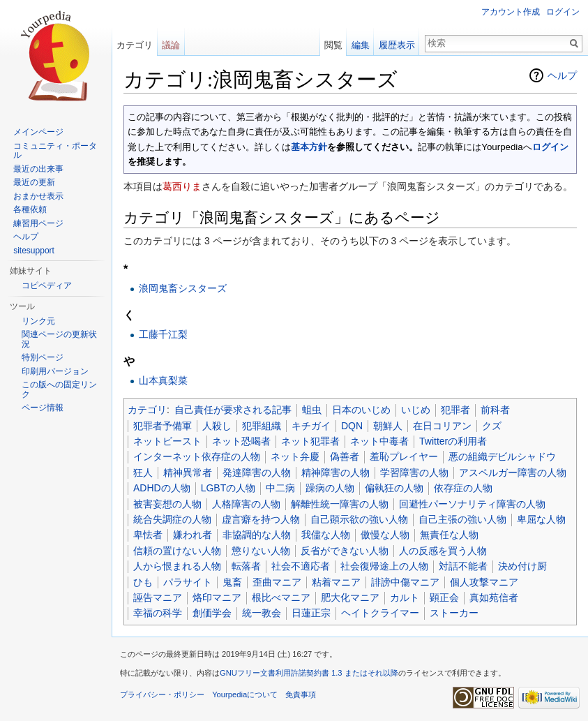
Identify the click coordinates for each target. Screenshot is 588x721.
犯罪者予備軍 (162, 425)
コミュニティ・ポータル (55, 151)
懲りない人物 (261, 550)
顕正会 (444, 597)
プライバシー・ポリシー (162, 694)
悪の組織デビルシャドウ (502, 456)
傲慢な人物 (385, 534)
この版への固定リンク (59, 389)
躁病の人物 (330, 487)
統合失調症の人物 (172, 519)
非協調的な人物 (257, 534)
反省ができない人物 (345, 550)
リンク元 (38, 321)
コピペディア (47, 285)
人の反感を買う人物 (443, 550)
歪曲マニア (276, 582)
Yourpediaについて (245, 694)
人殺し (217, 425)
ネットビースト (167, 441)
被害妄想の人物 (167, 504)
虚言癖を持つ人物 (261, 519)
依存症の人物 (463, 487)
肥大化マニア (350, 597)
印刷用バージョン (55, 371)
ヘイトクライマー (380, 612)
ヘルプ (562, 75)
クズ (492, 425)
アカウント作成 (510, 12)
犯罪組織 (261, 425)
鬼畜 (232, 582)
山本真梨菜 (163, 380)
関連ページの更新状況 (59, 339)
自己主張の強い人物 (462, 519)
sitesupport (33, 250)
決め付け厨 (522, 566)
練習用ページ (38, 223)
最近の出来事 (38, 169)
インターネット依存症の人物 (196, 456)
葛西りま (182, 186)
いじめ (415, 409)
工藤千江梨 (163, 334)
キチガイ (311, 425)
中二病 (280, 487)
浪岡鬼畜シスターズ (183, 288)
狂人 (143, 472)
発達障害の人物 (257, 472)
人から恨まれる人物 (177, 566)
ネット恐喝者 (241, 441)
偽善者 (344, 456)
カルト (404, 597)
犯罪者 (455, 409)
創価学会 (212, 612)
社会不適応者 (300, 566)
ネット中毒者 (379, 441)
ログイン (550, 147)
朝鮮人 (387, 425)
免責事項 (300, 694)
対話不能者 (463, 566)
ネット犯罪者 (310, 441)
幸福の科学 (157, 612)
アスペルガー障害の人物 (512, 472)
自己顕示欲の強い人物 (359, 519)
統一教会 (261, 612)
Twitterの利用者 (453, 441)
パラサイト (187, 582)
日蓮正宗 (311, 612)
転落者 (246, 566)
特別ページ (42, 357)
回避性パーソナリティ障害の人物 (472, 504)
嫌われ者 (192, 534)
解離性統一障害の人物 (340, 504)
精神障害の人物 (335, 472)
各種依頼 (30, 209)
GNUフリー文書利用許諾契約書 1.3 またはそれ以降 (309, 673)
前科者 (495, 409)
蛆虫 (312, 409)
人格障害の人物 (246, 504)
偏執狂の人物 (394, 487)
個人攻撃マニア (484, 582)
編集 (361, 45)
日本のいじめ (361, 409)
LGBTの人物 (228, 487)
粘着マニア (336, 582)
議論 (171, 45)
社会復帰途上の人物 (384, 566)
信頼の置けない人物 (177, 550)
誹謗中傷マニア (405, 582)
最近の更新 (34, 182)
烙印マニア (217, 597)
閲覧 (333, 45)
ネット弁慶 (295, 456)
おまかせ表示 (38, 196)
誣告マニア (157, 597)
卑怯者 (148, 534)
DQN (352, 425)
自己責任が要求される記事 (233, 409)
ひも (143, 582)
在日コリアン (442, 425)
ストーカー (454, 612)
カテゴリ (147, 409)
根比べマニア (281, 597)
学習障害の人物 (414, 472)
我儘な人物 (325, 534)
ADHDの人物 (161, 487)
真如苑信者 (493, 597)
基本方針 (309, 147)
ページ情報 (42, 407)
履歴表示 (397, 45)
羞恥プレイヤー (404, 456)
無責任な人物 (449, 534)
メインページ (38, 132)
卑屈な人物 (541, 519)
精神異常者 (187, 472)
